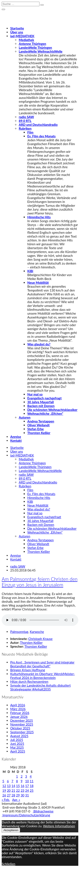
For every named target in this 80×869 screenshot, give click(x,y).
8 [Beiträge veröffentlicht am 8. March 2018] (17, 781)
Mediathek (26, 40)
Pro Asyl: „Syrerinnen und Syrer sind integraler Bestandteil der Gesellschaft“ (42, 664)
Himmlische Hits (39, 217)
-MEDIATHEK (22, 36)
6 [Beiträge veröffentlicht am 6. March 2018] (8, 781)
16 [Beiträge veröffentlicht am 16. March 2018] (22, 786)
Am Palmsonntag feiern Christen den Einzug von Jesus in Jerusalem (39, 582)
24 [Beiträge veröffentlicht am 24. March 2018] (27, 790)
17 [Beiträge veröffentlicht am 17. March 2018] (27, 786)
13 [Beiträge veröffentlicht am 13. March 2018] (8, 786)
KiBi (30, 271)
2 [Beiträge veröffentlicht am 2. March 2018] (22, 776)
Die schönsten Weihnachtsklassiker (52, 410)
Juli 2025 (16, 740)
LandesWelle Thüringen (35, 47)
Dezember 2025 (21, 720)
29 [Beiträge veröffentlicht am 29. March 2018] (18, 795)
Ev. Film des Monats (41, 136)
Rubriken (25, 128)
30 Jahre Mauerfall (40, 402)
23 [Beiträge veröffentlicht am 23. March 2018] (22, 790)
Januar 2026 (19, 717)
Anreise (15, 437)
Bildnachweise (43, 811)
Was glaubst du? (38, 344)
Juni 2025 (17, 743)
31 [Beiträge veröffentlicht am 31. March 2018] (27, 795)
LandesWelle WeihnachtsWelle (41, 51)
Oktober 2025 (20, 728)
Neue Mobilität (38, 282)
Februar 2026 (19, 713)
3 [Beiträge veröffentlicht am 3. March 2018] (26, 776)
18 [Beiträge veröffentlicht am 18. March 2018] (31, 786)
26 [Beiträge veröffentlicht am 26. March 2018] (4, 795)
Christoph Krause (40, 639)
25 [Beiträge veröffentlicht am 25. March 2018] (31, 790)
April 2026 (17, 705)
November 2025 (21, 724)
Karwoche (37, 632)
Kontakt (16, 440)
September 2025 (22, 732)
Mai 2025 (17, 747)
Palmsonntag (19, 632)
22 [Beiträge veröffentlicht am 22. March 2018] (18, 790)
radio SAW (26, 117)
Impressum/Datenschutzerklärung (26, 815)
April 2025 (17, 751)
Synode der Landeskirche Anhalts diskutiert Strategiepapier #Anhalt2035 (40, 687)
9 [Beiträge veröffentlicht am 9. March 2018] (22, 781)
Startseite (17, 28)
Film (30, 132)
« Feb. (6, 800)
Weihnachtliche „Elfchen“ (45, 413)
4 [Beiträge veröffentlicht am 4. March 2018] (31, 776)
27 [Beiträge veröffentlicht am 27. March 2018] (8, 795)
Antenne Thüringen (32, 44)
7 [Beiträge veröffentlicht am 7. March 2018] (12, 781)
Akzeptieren (10, 830)
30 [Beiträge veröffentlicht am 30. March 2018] (22, 795)
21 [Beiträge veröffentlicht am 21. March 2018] (13, 790)
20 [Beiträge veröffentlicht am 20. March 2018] (8, 790)
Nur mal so (35, 394)
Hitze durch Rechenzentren (29, 681)
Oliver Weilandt (38, 425)
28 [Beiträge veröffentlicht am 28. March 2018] (13, 795)
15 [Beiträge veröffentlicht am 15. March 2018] (18, 786)
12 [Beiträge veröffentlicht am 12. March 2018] (4, 786)
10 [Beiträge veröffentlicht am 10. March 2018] (27, 781)
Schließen (8, 864)
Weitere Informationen (59, 826)
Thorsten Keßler (38, 433)
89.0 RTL (25, 121)
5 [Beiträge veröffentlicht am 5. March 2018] (3, 781)
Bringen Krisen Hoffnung (27, 670)
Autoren (25, 417)
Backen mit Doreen (41, 406)
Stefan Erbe (35, 429)
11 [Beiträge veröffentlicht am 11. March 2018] (31, 781)
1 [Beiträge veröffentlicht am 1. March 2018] (17, 776)
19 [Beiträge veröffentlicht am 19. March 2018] (4, 790)
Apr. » (16, 800)
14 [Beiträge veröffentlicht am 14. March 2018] (13, 786)
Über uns (16, 32)
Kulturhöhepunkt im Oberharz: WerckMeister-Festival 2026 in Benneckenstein (42, 676)
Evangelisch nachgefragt (44, 398)
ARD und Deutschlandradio (38, 124)
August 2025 (19, 736)
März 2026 (18, 709)
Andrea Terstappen (40, 421)
